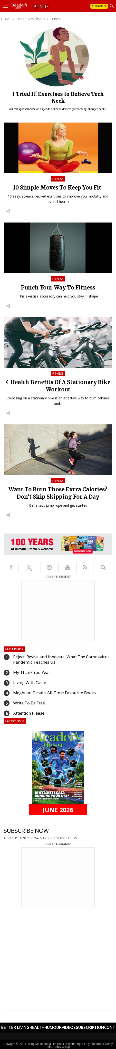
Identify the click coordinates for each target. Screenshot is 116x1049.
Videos (69, 1027)
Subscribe (99, 6)
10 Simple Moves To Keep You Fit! (58, 187)
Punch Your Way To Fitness (58, 287)
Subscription (90, 1027)
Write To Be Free (29, 703)
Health (36, 1027)
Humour (53, 1027)
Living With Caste (29, 682)
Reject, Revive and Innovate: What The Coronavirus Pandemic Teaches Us (61, 659)
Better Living (15, 1027)
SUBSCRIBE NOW (26, 830)
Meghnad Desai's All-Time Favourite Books (54, 692)
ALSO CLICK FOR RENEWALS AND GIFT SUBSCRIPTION (40, 838)
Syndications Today (100, 1044)
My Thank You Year (31, 672)
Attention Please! (29, 713)
